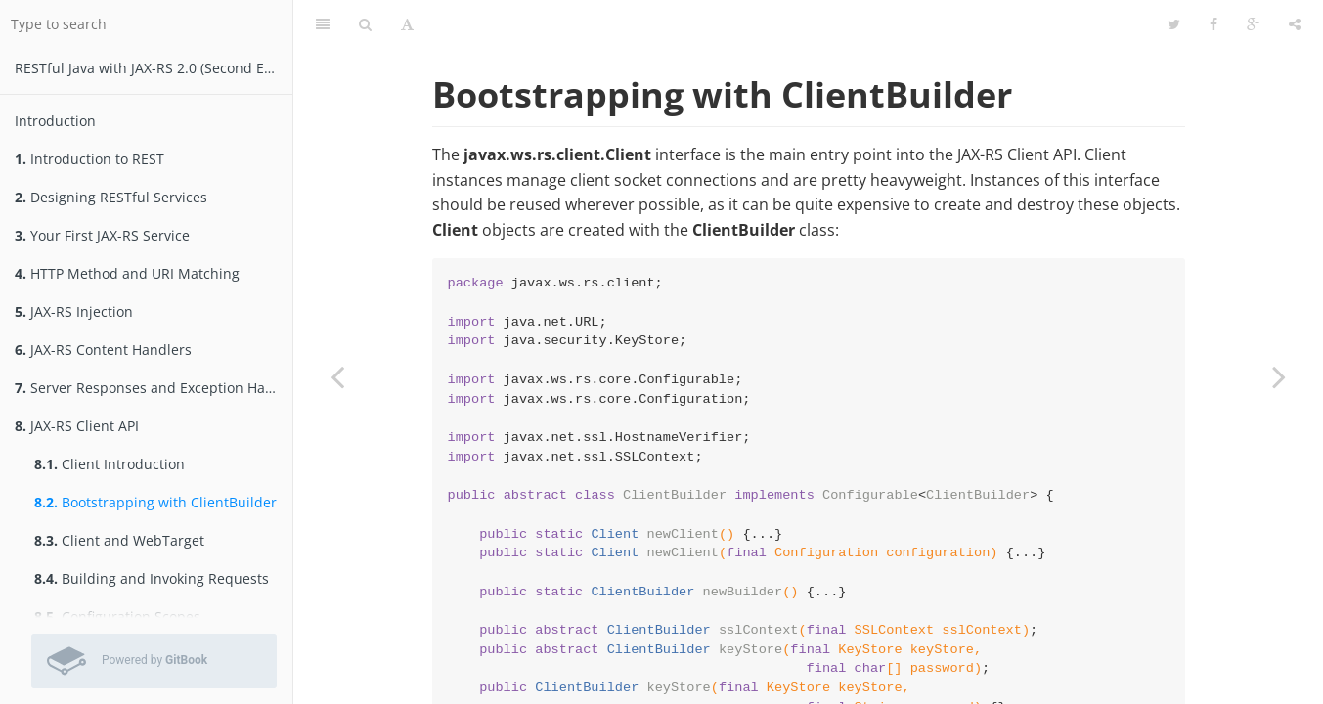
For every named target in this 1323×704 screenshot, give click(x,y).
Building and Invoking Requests (151, 578)
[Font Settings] (407, 24)
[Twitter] (1174, 24)
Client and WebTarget (119, 540)
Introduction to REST (89, 159)
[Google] (1253, 24)
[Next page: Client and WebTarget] (1279, 376)
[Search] (365, 24)
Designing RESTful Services (111, 197)
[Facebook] (1213, 24)
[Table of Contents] (322, 24)
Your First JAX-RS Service (102, 235)
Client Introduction (109, 464)
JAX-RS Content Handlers (103, 349)
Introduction (55, 120)
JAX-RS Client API (77, 426)
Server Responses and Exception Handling (153, 387)
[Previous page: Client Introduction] (337, 376)
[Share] (1294, 24)
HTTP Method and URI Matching (127, 273)
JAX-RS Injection (74, 311)
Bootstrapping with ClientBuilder (155, 502)
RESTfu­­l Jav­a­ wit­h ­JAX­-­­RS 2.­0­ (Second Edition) (153, 68)
